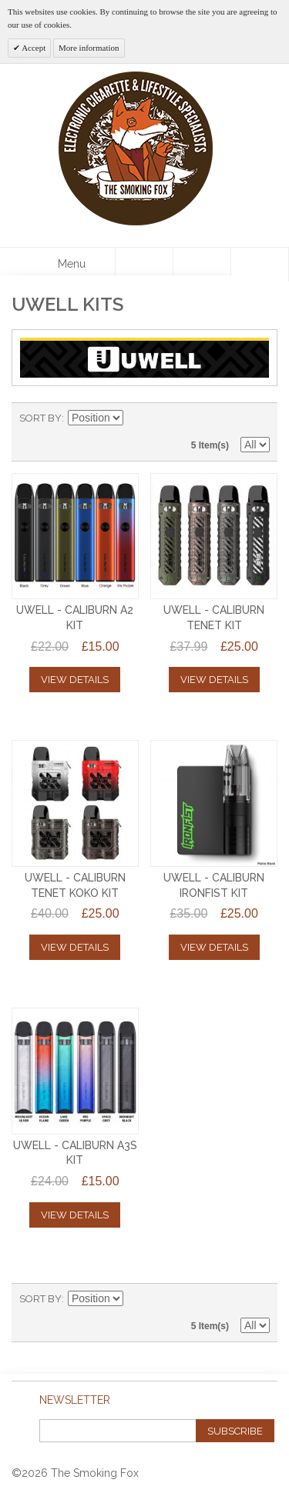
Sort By (40, 418)
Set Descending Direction (137, 418)
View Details (75, 679)
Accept (32, 47)
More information (89, 47)
